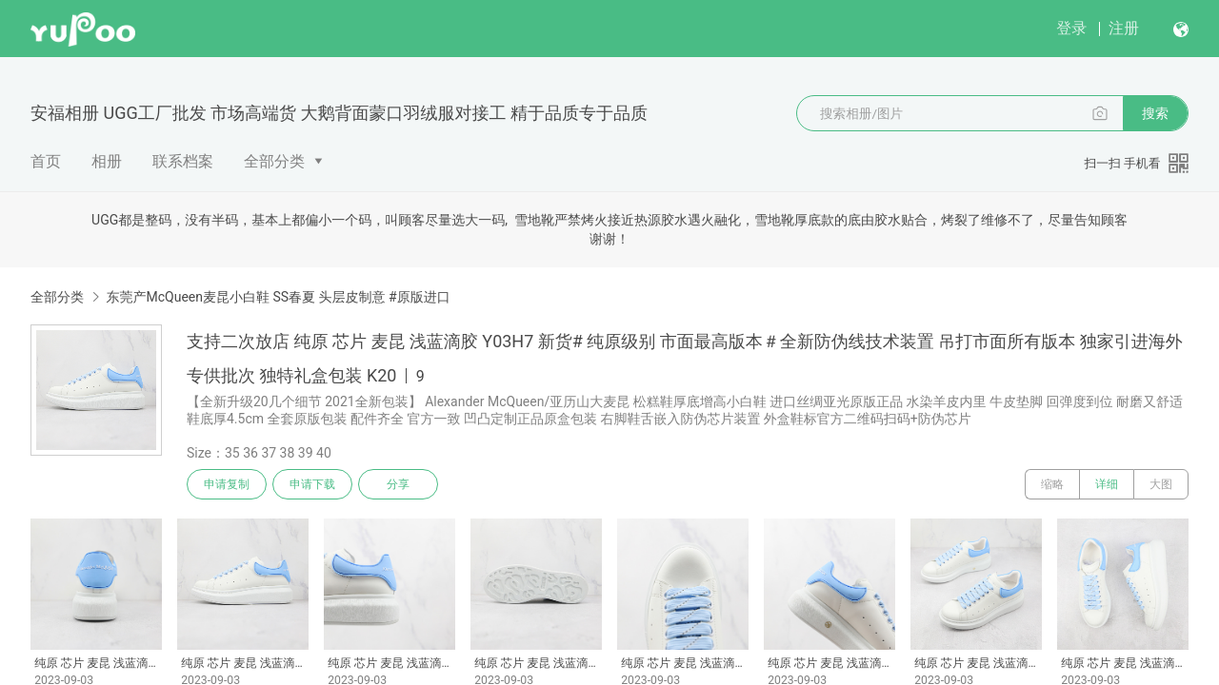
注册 (1124, 28)
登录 (1071, 28)
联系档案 (182, 161)
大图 (1160, 484)
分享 (398, 484)
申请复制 (227, 484)
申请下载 (312, 484)
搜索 (1155, 113)
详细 (1106, 484)
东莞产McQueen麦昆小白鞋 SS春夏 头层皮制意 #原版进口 (278, 296)
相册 (106, 161)
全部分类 (274, 161)
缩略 (1052, 484)
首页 (45, 161)
